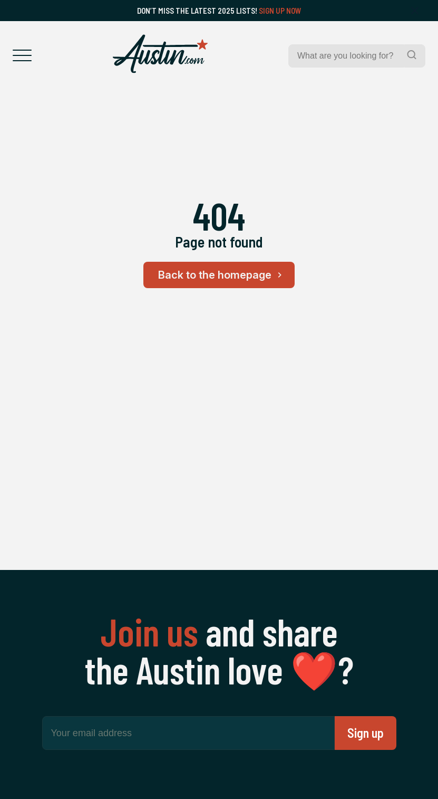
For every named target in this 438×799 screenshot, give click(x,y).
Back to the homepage (221, 275)
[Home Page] (160, 54)
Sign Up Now (280, 10)
